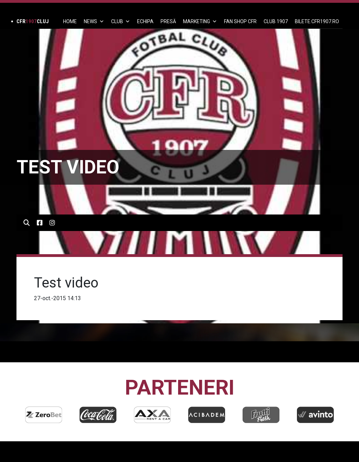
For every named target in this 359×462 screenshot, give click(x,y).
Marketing (200, 21)
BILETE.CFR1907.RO (317, 21)
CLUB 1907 (276, 21)
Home (70, 21)
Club (120, 21)
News (94, 21)
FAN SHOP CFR (240, 21)
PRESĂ (168, 21)
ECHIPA (145, 21)
